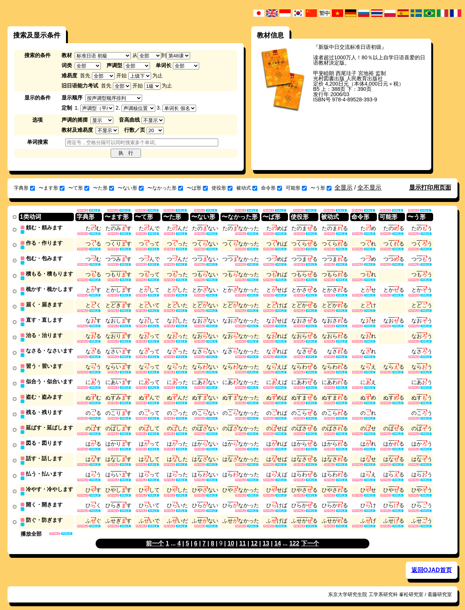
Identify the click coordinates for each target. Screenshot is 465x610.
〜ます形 (51, 188)
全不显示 (369, 187)
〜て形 (78, 188)
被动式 (246, 188)
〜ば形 (197, 188)
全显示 (343, 187)
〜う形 (321, 188)
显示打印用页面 (430, 187)
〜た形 (103, 188)
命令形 (271, 188)
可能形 (296, 188)
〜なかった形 (165, 188)
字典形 (24, 188)
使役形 (222, 188)
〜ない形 (131, 188)
